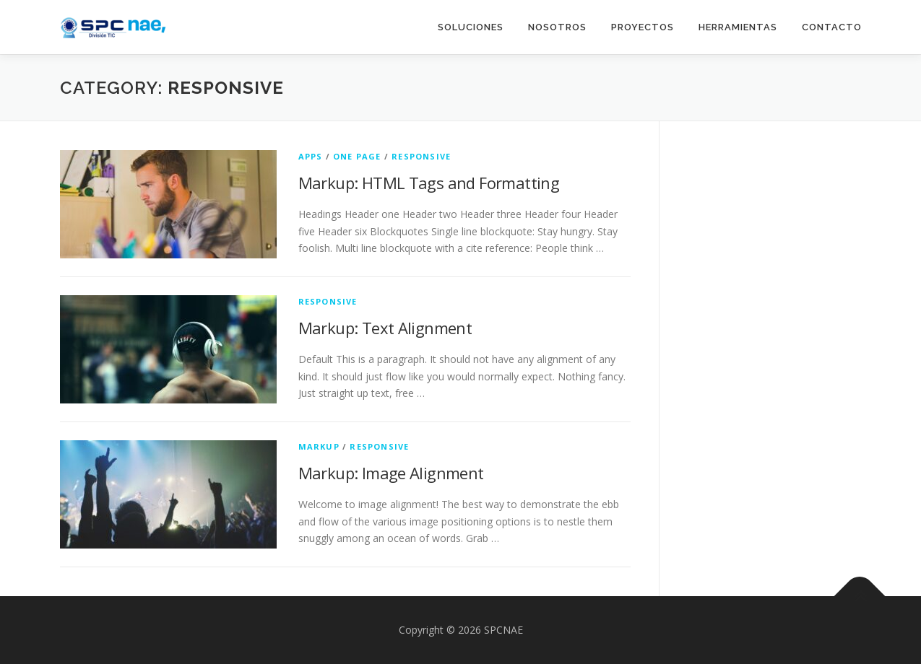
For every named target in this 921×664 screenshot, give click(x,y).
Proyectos (642, 27)
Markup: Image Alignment (391, 473)
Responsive (421, 156)
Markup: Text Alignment (385, 327)
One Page (357, 156)
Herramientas (738, 27)
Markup (319, 446)
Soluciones (470, 27)
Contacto (832, 27)
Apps (310, 156)
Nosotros (557, 27)
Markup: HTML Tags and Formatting (429, 182)
